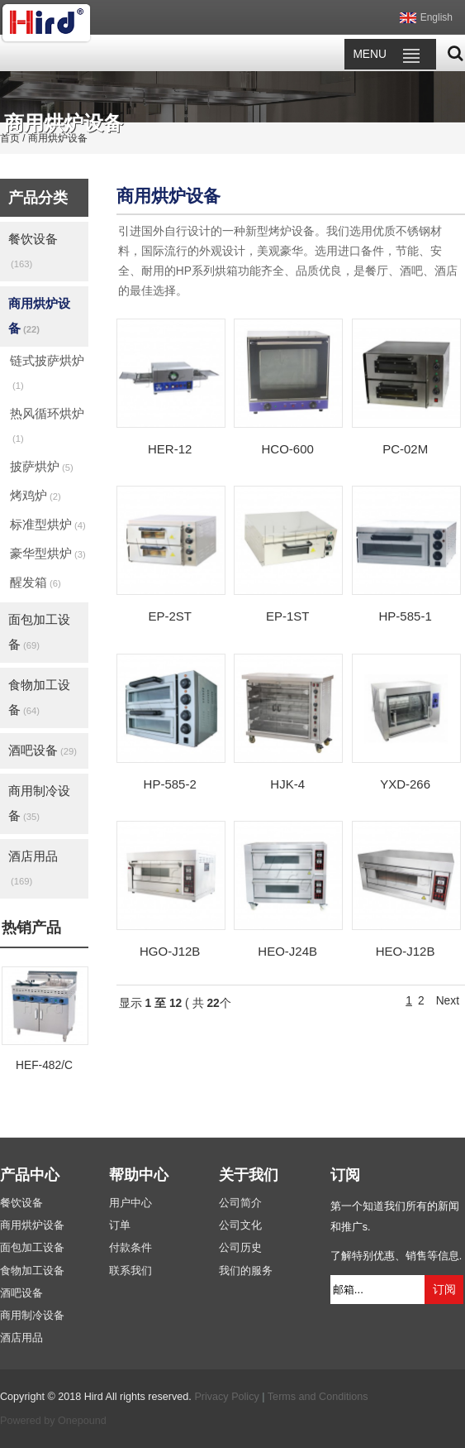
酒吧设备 (42, 750)
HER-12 (170, 449)
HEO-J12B (405, 951)
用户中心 (130, 1203)
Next (447, 1001)
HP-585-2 (170, 784)
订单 (119, 1225)
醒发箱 (35, 582)
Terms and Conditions (318, 1396)
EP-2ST (170, 616)
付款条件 (130, 1248)
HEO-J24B (287, 951)
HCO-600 (287, 449)
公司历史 (240, 1248)
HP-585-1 (405, 616)
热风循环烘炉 (47, 425)
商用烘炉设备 (39, 315)
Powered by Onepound (53, 1420)
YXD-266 (405, 784)
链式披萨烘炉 (47, 372)
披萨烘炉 (42, 466)
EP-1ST (288, 616)
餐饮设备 (33, 250)
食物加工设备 (39, 697)
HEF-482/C (44, 1065)
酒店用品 (33, 867)
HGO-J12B (170, 951)
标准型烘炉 (48, 524)
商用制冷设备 (39, 803)
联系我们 (130, 1271)
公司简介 (240, 1203)
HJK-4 (287, 784)
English (436, 17)
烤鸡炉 (35, 495)
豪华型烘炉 (48, 553)
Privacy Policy (226, 1396)
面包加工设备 (39, 631)
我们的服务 (246, 1271)
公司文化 (240, 1225)
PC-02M (405, 449)
